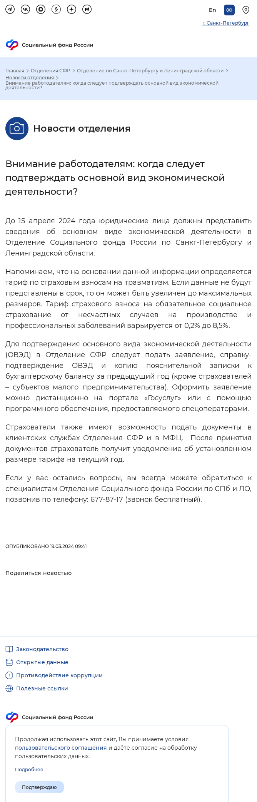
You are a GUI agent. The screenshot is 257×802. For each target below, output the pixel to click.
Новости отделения (29, 77)
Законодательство (42, 649)
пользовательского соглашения (61, 747)
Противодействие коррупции (59, 675)
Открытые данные (42, 662)
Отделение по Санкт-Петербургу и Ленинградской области (150, 71)
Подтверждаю (39, 787)
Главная (14, 71)
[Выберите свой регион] (247, 10)
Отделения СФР (50, 71)
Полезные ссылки (42, 688)
